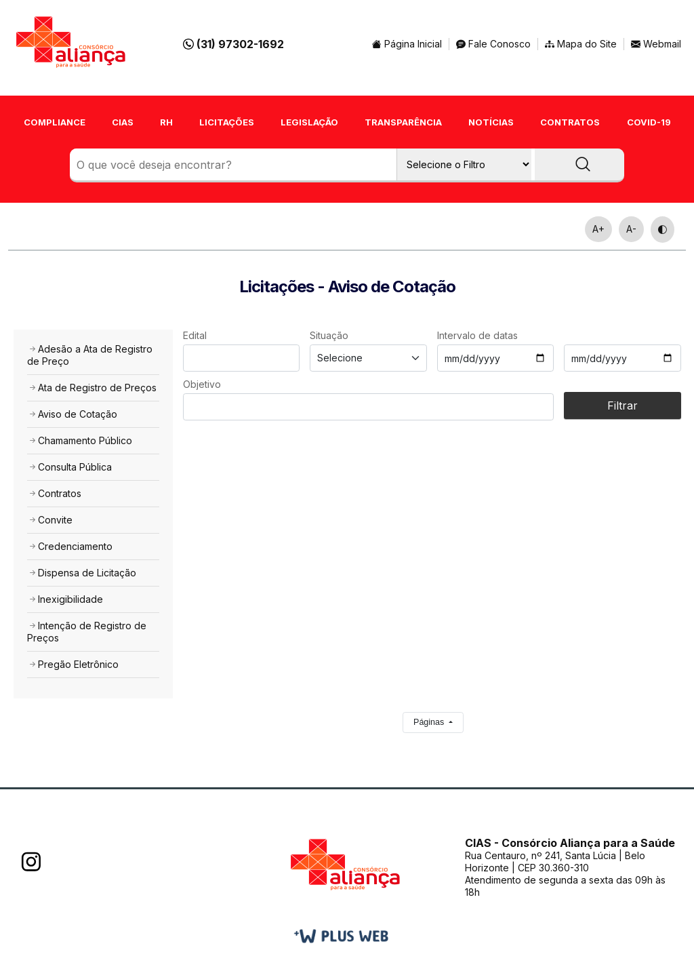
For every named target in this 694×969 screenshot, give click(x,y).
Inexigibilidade (65, 599)
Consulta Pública (69, 467)
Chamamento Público (79, 440)
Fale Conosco (493, 44)
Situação (329, 335)
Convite (50, 520)
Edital (195, 335)
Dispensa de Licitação (81, 572)
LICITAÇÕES (226, 122)
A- (631, 229)
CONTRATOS (570, 122)
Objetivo (202, 384)
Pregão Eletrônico (73, 664)
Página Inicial (407, 44)
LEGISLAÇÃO (309, 122)
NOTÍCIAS (491, 122)
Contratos (54, 493)
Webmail (660, 44)
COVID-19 (649, 122)
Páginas (430, 722)
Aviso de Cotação (72, 414)
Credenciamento (70, 546)
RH (166, 122)
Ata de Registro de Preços (92, 387)
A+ (598, 229)
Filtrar (622, 405)
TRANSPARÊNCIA (403, 122)
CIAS (123, 122)
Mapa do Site (581, 44)
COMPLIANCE (54, 122)
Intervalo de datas (477, 335)
